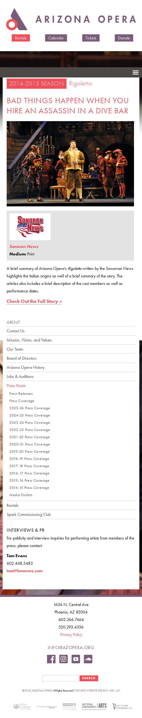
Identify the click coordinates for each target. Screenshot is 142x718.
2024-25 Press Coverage (29, 415)
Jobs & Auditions (20, 376)
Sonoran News (23, 246)
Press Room (16, 385)
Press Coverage (21, 401)
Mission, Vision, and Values (29, 340)
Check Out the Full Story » (34, 301)
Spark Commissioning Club (29, 514)
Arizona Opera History (26, 367)
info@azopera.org (71, 647)
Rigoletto (80, 83)
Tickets (90, 38)
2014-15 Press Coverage (29, 487)
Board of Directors (22, 358)
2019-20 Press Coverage (29, 451)
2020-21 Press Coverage (29, 444)
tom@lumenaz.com (24, 571)
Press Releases (21, 393)
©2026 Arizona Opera (37, 690)
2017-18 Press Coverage (29, 466)
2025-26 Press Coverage (29, 408)
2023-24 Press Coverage (29, 422)
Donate (124, 38)
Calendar (56, 38)
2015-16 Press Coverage (29, 480)
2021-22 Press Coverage (29, 437)
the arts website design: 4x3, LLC (97, 690)
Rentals (21, 38)
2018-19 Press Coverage (29, 458)
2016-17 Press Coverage (29, 473)
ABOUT (13, 322)
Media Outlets (21, 495)
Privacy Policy (71, 634)
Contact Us (16, 331)
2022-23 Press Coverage (29, 429)
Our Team (15, 349)
